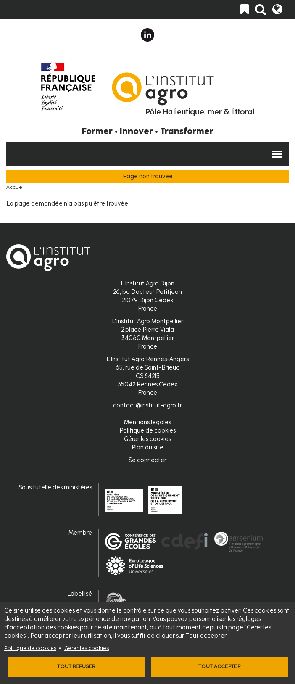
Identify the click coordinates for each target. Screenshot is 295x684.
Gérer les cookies (86, 648)
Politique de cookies (30, 648)
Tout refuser (76, 666)
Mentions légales (147, 422)
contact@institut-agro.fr (147, 405)
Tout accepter (219, 666)
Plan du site (147, 447)
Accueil (15, 187)
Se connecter (147, 460)
